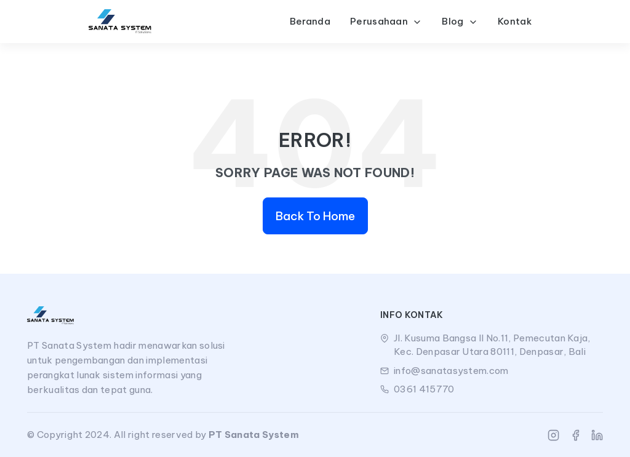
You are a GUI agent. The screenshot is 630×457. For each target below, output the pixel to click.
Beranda (310, 21)
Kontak (515, 21)
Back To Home (315, 216)
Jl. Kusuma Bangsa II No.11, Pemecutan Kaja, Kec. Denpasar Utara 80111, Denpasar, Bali (492, 345)
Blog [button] (460, 21)
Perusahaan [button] (386, 21)
